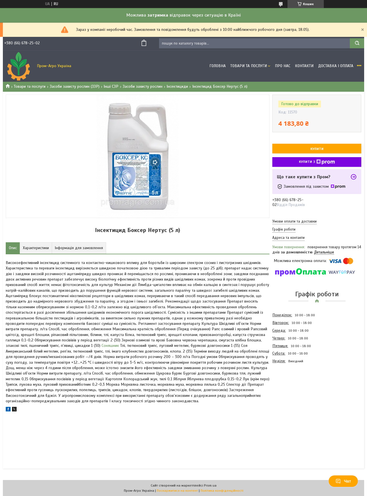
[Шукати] (357, 43)
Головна (217, 65)
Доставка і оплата (335, 65)
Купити (317, 149)
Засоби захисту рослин (142, 86)
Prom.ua (210, 485)
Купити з (317, 162)
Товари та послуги (29, 86)
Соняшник (110, 345)
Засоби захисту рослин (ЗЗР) (75, 86)
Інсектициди (177, 86)
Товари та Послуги (248, 65)
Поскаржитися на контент (177, 491)
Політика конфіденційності (222, 491)
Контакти (304, 65)
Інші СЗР (111, 86)
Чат (343, 481)
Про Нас (282, 65)
